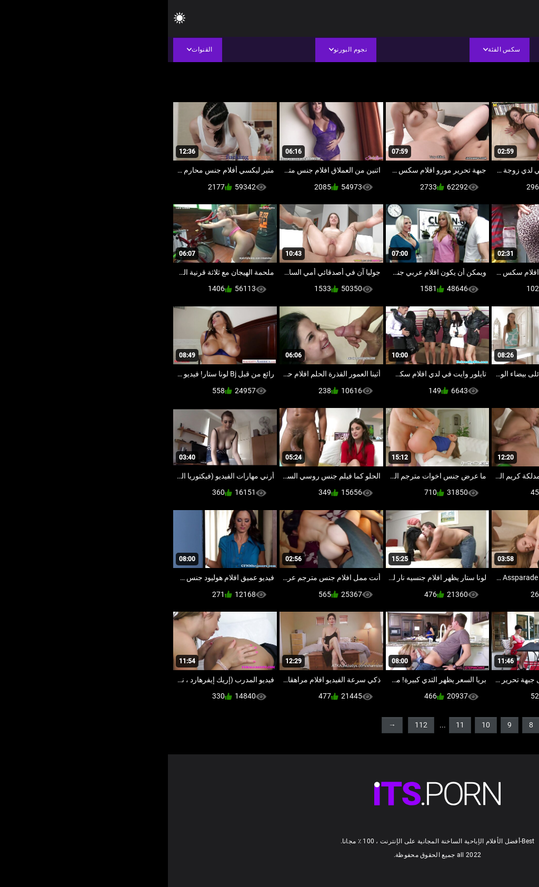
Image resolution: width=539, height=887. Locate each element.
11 (292, 725)
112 (253, 725)
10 (318, 725)
